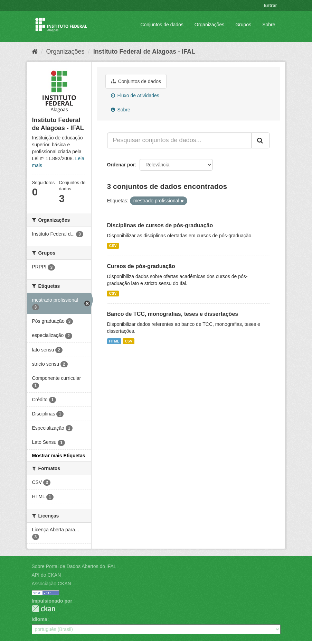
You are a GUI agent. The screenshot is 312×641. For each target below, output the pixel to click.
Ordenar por (121, 164)
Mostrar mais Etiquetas (58, 455)
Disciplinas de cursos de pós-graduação (160, 225)
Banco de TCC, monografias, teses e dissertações (172, 314)
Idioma (39, 619)
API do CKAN (46, 575)
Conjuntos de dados (161, 24)
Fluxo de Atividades (135, 95)
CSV (113, 246)
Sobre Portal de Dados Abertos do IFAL (74, 566)
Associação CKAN (51, 583)
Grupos (243, 24)
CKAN (43, 608)
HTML (114, 341)
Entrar (270, 5)
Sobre (268, 24)
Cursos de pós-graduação (141, 266)
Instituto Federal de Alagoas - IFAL (144, 51)
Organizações (209, 24)
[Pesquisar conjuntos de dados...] (179, 140)
